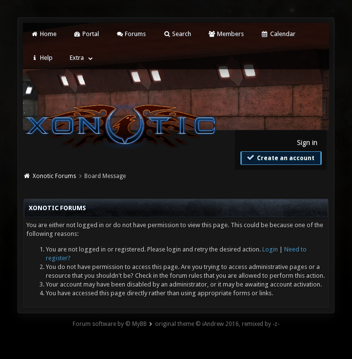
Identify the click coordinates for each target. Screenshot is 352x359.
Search (177, 33)
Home (43, 33)
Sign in (307, 142)
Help (41, 57)
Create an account (279, 158)
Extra (77, 57)
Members (226, 33)
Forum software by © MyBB (110, 324)
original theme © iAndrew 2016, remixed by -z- (217, 324)
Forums (131, 33)
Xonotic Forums (54, 176)
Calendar (278, 33)
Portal (86, 33)
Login (270, 249)
